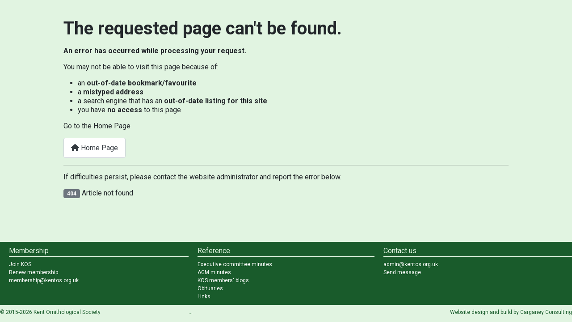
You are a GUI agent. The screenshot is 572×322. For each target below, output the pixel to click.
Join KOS (20, 264)
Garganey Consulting (546, 312)
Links (204, 296)
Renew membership (33, 272)
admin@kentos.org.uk (410, 264)
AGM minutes (214, 272)
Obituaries (210, 288)
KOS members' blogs (223, 280)
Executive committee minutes (235, 264)
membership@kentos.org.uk (44, 280)
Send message (402, 272)
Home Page (94, 148)
